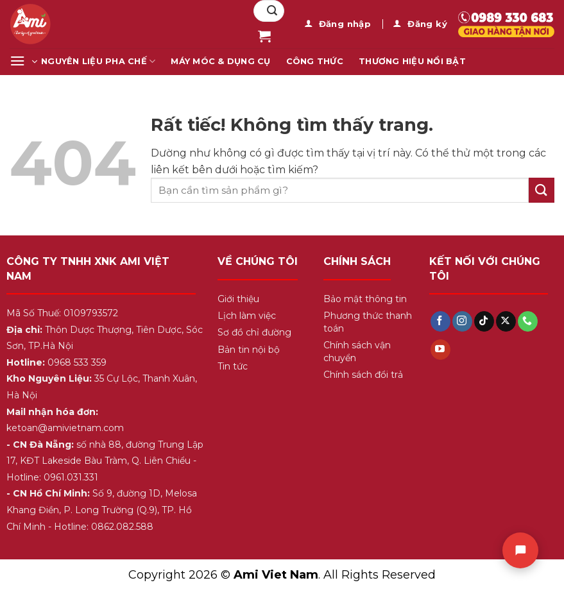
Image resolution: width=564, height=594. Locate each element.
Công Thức (314, 61)
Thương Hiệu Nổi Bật (412, 61)
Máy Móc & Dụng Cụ (220, 61)
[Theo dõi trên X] (506, 321)
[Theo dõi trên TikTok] (484, 321)
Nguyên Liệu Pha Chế (98, 61)
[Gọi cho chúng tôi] (528, 321)
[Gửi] (272, 11)
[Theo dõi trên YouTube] (440, 349)
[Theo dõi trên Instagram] (462, 321)
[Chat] (520, 550)
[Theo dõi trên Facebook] (440, 321)
